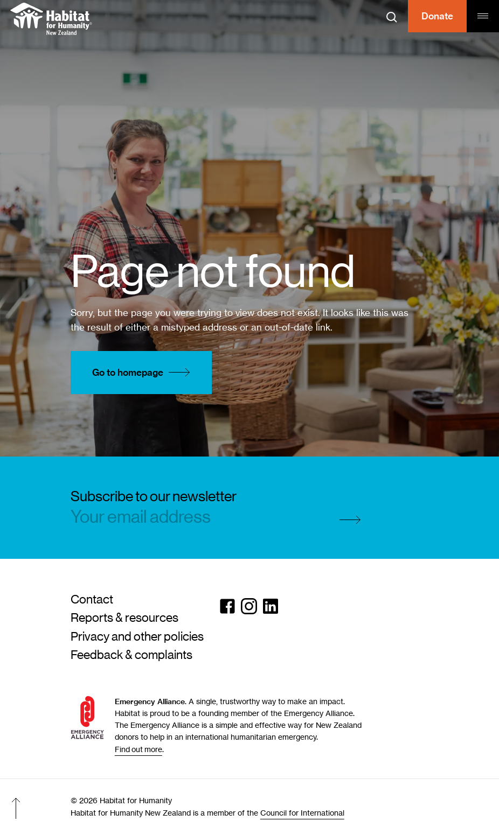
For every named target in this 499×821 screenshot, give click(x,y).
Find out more (138, 749)
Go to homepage (144, 372)
